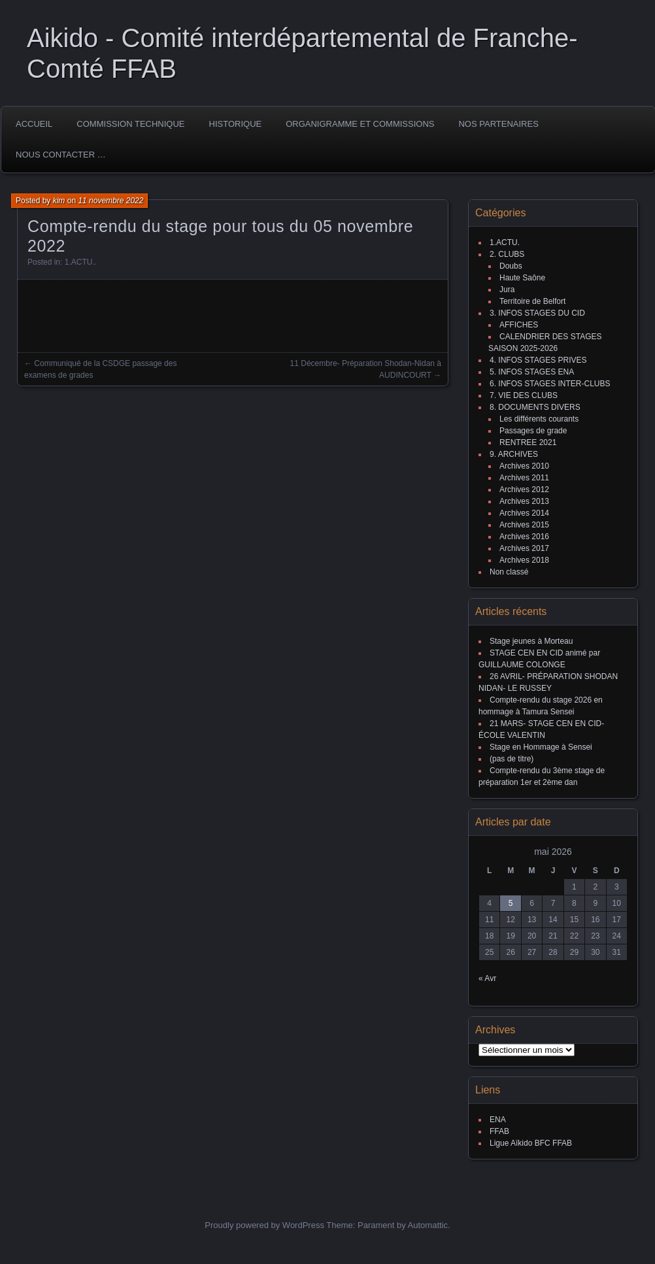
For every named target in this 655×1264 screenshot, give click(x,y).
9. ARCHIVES (514, 454)
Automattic (428, 1225)
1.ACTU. (80, 262)
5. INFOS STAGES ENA (532, 371)
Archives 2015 (524, 524)
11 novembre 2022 (110, 200)
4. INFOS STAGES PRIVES (538, 360)
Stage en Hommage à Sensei (541, 747)
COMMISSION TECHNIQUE (130, 124)
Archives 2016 (524, 536)
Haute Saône (522, 277)
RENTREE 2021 (527, 442)
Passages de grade (533, 430)
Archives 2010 (524, 466)
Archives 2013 (524, 501)
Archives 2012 (524, 489)
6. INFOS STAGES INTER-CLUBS (550, 383)
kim (59, 200)
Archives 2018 (524, 560)
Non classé (509, 571)
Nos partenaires (498, 124)
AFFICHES (518, 324)
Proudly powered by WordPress (264, 1225)
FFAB (499, 1131)
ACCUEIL (34, 124)
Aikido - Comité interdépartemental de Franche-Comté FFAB (302, 53)
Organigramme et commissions (360, 124)
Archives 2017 (524, 548)
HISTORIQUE (235, 124)
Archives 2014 (524, 513)
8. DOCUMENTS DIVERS (535, 407)
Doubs (510, 266)
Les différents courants (539, 419)
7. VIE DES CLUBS (524, 395)
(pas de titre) (511, 758)
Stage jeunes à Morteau (531, 641)
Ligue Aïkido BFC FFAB (531, 1143)
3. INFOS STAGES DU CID (537, 313)
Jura (506, 289)
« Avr (487, 978)
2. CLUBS (507, 254)
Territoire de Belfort (532, 301)
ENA (498, 1119)
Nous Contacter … (61, 154)
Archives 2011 (524, 477)
